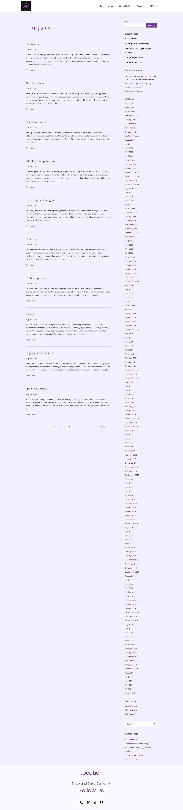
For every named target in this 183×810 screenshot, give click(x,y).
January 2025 (130, 168)
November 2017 (132, 515)
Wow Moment (131, 710)
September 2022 (132, 281)
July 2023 (129, 241)
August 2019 (130, 430)
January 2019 (130, 459)
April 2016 (129, 592)
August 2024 (130, 188)
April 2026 (129, 107)
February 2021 (131, 358)
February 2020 (131, 406)
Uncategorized (131, 706)
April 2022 (129, 301)
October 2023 (131, 229)
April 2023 (129, 253)
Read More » (31, 69)
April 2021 (129, 350)
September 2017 (132, 523)
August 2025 (130, 140)
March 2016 (130, 596)
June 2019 (129, 438)
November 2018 (132, 467)
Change (30, 314)
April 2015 (129, 640)
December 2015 (132, 608)
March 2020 (130, 402)
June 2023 (129, 245)
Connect (141, 6)
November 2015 (132, 612)
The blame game (36, 122)
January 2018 (130, 507)
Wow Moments (131, 714)
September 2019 (132, 426)
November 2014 (132, 661)
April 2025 (129, 156)
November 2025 (132, 128)
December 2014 (132, 656)
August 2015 (130, 624)
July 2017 (129, 531)
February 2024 (131, 212)
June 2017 (129, 535)
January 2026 (130, 119)
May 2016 (129, 588)
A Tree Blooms (131, 38)
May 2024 (129, 200)
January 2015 (130, 652)
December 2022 (132, 269)
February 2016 (131, 600)
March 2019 (130, 451)
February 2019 (131, 455)
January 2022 (130, 313)
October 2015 (131, 616)
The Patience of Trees (134, 62)
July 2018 (129, 483)
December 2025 (132, 123)
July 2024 (129, 192)
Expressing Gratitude (148, 76)
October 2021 (131, 325)
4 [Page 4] (69, 427)
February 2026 (131, 115)
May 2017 (129, 539)
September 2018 (132, 475)
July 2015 (129, 628)
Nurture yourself (36, 83)
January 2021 (130, 362)
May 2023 (129, 249)
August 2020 (130, 382)
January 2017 (130, 555)
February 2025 (131, 164)
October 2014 (131, 665)
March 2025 (130, 160)
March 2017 (130, 547)
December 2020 (132, 366)
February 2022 (131, 309)
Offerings (155, 6)
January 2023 (130, 265)
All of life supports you (40, 161)
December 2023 (132, 220)
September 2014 (132, 669)
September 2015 (132, 620)
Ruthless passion (36, 278)
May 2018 (129, 491)
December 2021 (132, 317)
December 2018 (132, 463)
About (112, 6)
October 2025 (131, 132)
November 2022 (132, 273)
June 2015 (129, 632)
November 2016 (132, 564)
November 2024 (132, 176)
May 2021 (129, 346)
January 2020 (130, 410)
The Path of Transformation (142, 79)
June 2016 (129, 584)
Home (102, 6)
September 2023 (132, 232)
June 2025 (129, 148)
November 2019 (132, 418)
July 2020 (129, 386)
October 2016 (131, 568)
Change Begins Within (134, 57)
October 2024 (131, 180)
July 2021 (129, 338)
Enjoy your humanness (40, 353)
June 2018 (129, 487)
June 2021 (129, 342)
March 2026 (130, 111)
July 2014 (129, 677)
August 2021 (130, 333)
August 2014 (130, 673)
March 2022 (130, 305)
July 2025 (129, 144)
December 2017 (132, 511)
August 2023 (130, 237)
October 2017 (131, 519)
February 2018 (131, 503)
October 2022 (131, 277)
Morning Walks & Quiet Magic (137, 43)
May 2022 (129, 297)
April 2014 (129, 689)
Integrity (147, 83)
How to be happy (36, 389)
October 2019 (131, 422)
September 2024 (132, 184)
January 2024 (130, 216)
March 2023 (130, 257)
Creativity (32, 239)
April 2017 (129, 543)
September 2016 (132, 572)
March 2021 (130, 354)
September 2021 (132, 329)
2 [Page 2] (59, 427)
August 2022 (130, 285)
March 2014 (130, 693)
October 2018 (131, 471)
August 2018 (130, 479)
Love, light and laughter (41, 200)
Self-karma (33, 44)
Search (128, 21)
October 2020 (131, 374)
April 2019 (129, 446)
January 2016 (130, 604)
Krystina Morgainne (133, 83)
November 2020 (132, 370)
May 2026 (129, 103)
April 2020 (129, 398)
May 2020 (129, 394)
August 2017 (130, 527)
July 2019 (129, 434)
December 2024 (132, 172)
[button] (111, 6)
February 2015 (131, 648)
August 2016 (130, 576)
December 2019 (132, 414)
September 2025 (132, 136)
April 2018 (129, 495)
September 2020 (132, 378)
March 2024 (130, 208)
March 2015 (130, 644)
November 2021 (132, 321)
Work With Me (126, 6)
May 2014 (129, 685)
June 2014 (129, 681)
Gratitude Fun (130, 76)
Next (104, 427)
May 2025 (129, 152)
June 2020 (129, 390)
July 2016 (129, 580)
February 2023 (131, 261)
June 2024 (129, 196)
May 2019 (129, 442)
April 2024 (129, 204)
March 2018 (130, 499)
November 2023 (132, 224)
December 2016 (132, 560)
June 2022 (129, 293)
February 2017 (131, 552)
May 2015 (129, 636)
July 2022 (129, 289)
